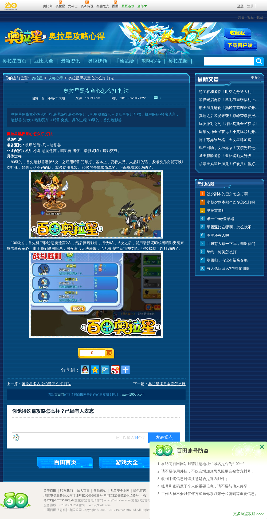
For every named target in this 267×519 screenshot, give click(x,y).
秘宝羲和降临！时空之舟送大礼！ (227, 92)
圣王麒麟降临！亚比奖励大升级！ (227, 156)
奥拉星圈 (178, 61)
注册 (250, 6)
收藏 (260, 17)
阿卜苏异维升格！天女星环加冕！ (227, 140)
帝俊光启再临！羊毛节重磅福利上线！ (229, 100)
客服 (250, 17)
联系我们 (66, 491)
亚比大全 (43, 61)
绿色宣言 (139, 491)
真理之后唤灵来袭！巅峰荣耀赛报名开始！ (229, 116)
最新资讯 (70, 61)
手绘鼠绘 (124, 61)
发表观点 (164, 437)
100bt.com (92, 98)
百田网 (31, 5)
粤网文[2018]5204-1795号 (121, 495)
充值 (241, 17)
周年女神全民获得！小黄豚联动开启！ (229, 132)
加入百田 (83, 491)
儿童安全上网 (119, 491)
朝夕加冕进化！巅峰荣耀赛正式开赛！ (229, 108)
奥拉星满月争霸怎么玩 (167, 384)
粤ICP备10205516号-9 (59, 500)
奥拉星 (37, 78)
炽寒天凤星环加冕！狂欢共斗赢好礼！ (229, 164)
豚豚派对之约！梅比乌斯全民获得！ (229, 124)
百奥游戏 (11, 6)
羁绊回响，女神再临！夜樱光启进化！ (229, 148)
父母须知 (99, 491)
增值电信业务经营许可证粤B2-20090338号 (73, 495)
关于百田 (50, 491)
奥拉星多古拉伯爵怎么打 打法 (46, 384)
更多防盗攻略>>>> (248, 514)
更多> (255, 78)
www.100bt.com (133, 394)
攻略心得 (151, 61)
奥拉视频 (97, 61)
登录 (240, 6)
